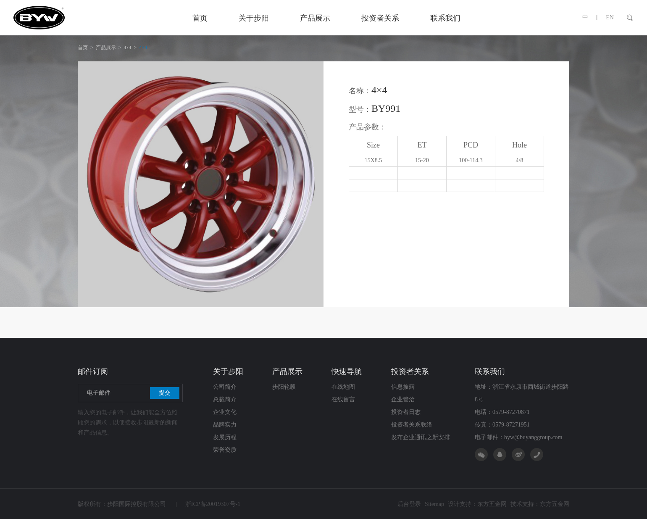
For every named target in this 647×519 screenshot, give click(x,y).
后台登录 (409, 504)
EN (610, 17)
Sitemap (434, 504)
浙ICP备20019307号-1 (208, 504)
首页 (83, 47)
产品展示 (106, 47)
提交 (165, 393)
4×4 (143, 47)
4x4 (128, 47)
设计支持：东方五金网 (477, 504)
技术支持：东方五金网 (539, 504)
